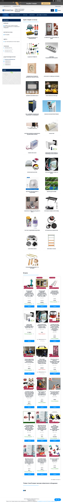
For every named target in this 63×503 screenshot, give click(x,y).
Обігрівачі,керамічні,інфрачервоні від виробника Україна (32, 134)
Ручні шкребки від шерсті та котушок (32, 268)
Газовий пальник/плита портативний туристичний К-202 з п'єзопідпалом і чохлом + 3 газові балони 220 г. (29, 394)
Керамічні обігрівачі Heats (32, 95)
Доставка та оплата (42, 14)
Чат (57, 499)
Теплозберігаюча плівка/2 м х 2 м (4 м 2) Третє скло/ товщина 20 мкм (42, 326)
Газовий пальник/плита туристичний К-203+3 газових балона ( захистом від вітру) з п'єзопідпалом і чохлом (54, 327)
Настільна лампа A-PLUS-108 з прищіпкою (54, 459)
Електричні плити (32, 248)
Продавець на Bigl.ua (31, 500)
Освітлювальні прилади (51, 95)
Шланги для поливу (51, 191)
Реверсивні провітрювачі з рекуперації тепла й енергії (51, 153)
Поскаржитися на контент (42, 501)
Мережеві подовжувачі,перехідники (52, 57)
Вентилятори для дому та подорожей (32, 192)
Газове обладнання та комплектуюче (32, 38)
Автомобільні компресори (51, 230)
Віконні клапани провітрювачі (51, 114)
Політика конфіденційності (52, 501)
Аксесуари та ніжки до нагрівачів (51, 76)
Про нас (25, 14)
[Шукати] (52, 10)
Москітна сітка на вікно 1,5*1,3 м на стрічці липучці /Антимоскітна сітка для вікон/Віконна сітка (41, 428)
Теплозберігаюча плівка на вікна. (51, 173)
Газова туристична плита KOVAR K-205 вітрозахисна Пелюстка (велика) (29, 361)
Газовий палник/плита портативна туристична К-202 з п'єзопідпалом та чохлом (41, 460)
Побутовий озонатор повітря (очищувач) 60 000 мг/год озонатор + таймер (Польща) (42, 361)
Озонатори (51, 133)
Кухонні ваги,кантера (32, 172)
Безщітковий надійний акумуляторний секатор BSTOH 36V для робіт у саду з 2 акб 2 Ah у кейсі (29, 293)
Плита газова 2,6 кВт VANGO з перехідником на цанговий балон (42, 393)
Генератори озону (32, 152)
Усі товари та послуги (55, 479)
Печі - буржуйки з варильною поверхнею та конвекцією (32, 114)
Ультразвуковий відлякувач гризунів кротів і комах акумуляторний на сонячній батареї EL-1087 (29, 428)
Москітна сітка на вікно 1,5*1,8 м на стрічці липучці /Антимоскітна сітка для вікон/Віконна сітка (29, 461)
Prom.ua (37, 498)
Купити (29, 306)
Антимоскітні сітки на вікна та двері (51, 38)
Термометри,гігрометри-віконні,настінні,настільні (32, 77)
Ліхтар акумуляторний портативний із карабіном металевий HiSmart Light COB (54, 428)
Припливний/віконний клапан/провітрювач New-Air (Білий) (54, 292)
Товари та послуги (15, 14)
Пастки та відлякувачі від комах (32, 230)
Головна (5, 14)
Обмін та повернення (8, 18)
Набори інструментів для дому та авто (32, 211)
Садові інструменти (32, 56)
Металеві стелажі (51, 248)
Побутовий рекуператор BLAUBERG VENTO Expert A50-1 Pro (29, 326)
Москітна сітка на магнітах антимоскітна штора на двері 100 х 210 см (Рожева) (54, 361)
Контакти (32, 14)
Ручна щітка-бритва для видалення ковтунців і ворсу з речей (54, 393)
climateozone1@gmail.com (10, 59)
